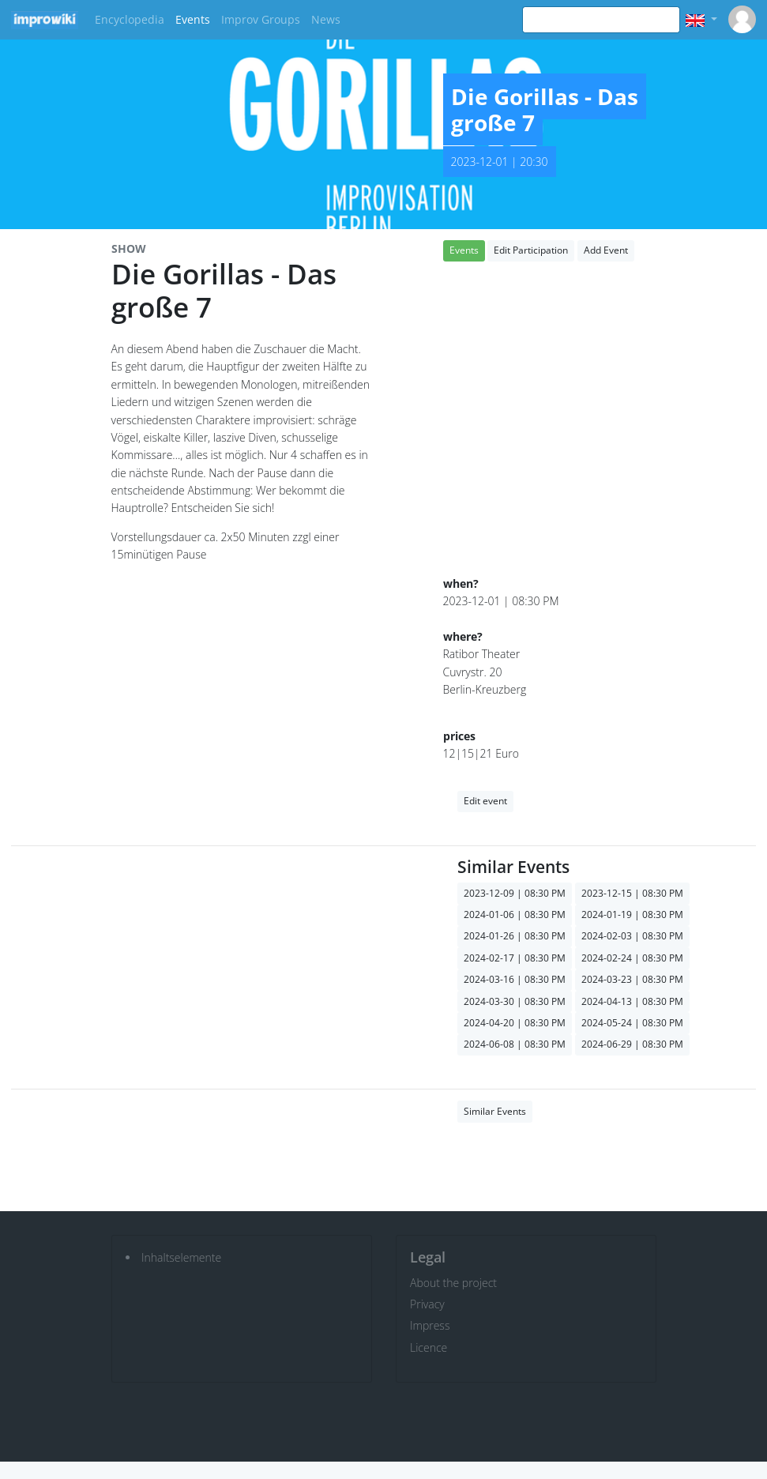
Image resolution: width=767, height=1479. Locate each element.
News (325, 19)
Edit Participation (531, 250)
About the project (453, 1282)
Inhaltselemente (181, 1257)
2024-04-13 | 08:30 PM (632, 1001)
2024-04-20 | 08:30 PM (515, 1022)
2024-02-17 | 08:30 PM (515, 958)
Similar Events (495, 1111)
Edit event (485, 800)
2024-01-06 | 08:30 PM (515, 914)
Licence (428, 1347)
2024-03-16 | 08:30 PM (515, 979)
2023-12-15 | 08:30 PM (632, 893)
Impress (429, 1325)
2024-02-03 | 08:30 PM (632, 936)
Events (192, 19)
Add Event (606, 250)
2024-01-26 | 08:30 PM (515, 936)
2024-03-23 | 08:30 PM (632, 979)
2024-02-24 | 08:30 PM (632, 958)
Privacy (427, 1304)
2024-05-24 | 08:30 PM (632, 1022)
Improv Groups (260, 19)
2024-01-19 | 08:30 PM (632, 914)
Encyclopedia (129, 19)
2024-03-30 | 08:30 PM (515, 1001)
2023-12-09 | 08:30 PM (515, 893)
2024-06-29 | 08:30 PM (632, 1044)
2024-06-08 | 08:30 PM (515, 1044)
